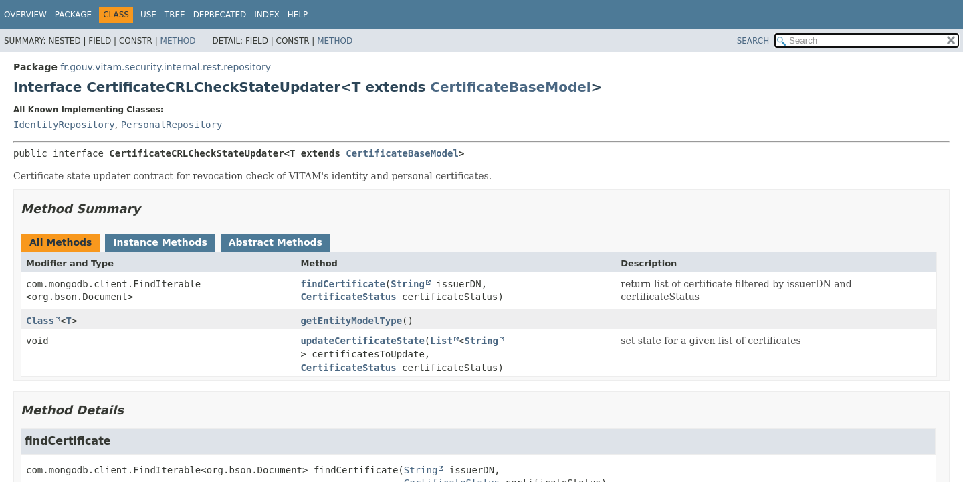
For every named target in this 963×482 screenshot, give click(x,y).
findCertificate (342, 283)
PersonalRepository (172, 124)
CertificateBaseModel (510, 87)
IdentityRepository (64, 124)
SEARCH (753, 41)
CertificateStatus (348, 296)
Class (40, 320)
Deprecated (220, 14)
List (441, 340)
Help (298, 14)
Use (148, 14)
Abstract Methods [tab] (275, 242)
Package (73, 14)
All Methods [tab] (60, 242)
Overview (25, 14)
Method (178, 41)
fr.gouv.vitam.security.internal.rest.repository (165, 67)
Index (267, 14)
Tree (175, 14)
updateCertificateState (362, 340)
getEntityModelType (351, 320)
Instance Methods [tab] (160, 242)
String (408, 283)
